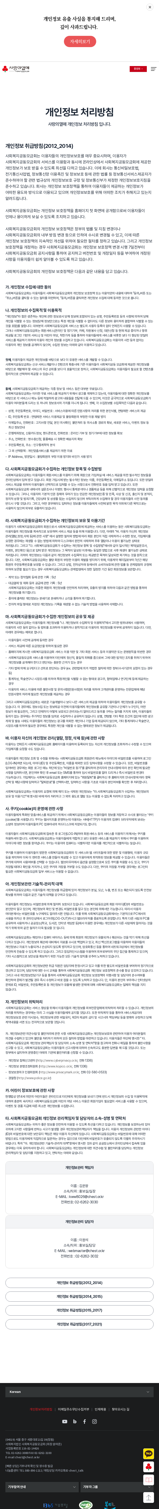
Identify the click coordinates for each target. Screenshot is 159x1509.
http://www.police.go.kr (34, 1078)
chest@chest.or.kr (27, 1457)
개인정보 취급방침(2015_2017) (79, 1310)
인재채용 (100, 1409)
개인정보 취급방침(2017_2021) (79, 1324)
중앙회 (140, 69)
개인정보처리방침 (41, 1409)
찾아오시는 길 (120, 1409)
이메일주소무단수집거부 (73, 1409)
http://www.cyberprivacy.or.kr (57, 1060)
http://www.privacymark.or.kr (59, 1072)
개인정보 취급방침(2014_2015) (79, 1296)
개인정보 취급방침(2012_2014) (79, 1283)
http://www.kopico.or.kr (55, 1066)
